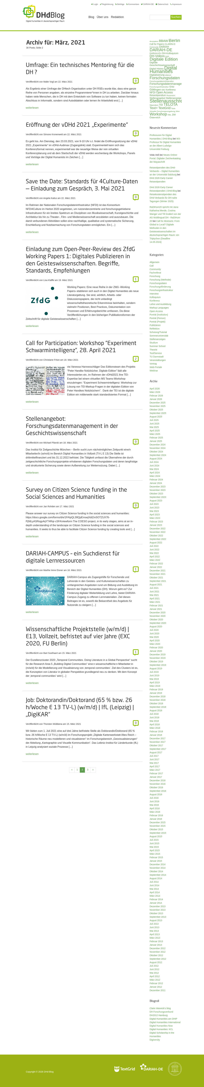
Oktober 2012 (156, 955)
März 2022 (155, 560)
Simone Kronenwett (53, 134)
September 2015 (158, 833)
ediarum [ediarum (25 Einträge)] (168, 75)
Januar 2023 (156, 525)
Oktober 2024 (156, 451)
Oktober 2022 (156, 535)
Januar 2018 (156, 735)
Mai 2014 (154, 889)
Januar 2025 (156, 441)
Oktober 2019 (156, 661)
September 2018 (158, 707)
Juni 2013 (154, 927)
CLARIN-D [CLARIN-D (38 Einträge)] (170, 44)
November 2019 (158, 658)
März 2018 (155, 728)
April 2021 (155, 598)
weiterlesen (32, 107)
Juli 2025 (154, 420)
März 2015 (155, 854)
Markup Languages (159, 307)
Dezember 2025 (158, 402)
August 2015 (156, 836)
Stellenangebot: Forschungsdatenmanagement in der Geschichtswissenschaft (72, 425)
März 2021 (155, 602)
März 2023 (155, 518)
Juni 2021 (154, 591)
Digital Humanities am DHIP (163, 1019)
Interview (154, 293)
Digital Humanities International (165, 1022)
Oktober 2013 (156, 913)
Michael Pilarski (51, 442)
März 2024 (155, 476)
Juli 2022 (154, 546)
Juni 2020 (154, 633)
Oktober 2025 (156, 409)
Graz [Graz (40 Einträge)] (171, 86)
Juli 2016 (154, 798)
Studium (154, 342)
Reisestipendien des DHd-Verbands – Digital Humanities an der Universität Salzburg (165, 171)
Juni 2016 (154, 801)
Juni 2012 (154, 969)
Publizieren (155, 325)
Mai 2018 (154, 721)
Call (152, 265)
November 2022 (158, 532)
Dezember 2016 (158, 780)
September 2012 (158, 959)
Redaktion (117, 17)
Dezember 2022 (158, 528)
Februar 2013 (156, 941)
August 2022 (156, 542)
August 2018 (156, 710)
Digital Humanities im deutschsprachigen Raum (43, 13)
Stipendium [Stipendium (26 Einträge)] (154, 105)
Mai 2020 (154, 637)
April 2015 (155, 850)
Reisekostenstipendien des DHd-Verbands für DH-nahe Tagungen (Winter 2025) (163, 198)
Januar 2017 (156, 777)
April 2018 (155, 724)
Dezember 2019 (158, 654)
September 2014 (158, 875)
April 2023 (155, 514)
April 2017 (155, 766)
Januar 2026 (156, 399)
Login (94, 4)
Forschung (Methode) (160, 279)
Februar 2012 (156, 983)
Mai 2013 (154, 931)
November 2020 (158, 616)
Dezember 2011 (158, 990)
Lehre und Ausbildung (160, 304)
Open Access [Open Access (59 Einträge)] (164, 92)
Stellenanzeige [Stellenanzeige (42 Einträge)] (173, 98)
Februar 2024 (156, 479)
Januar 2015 (156, 861)
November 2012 (158, 952)
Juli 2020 (154, 630)
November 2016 (158, 784)
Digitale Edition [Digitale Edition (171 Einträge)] (164, 59)
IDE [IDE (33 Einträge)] (163, 90)
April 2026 (155, 388)
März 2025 (155, 434)
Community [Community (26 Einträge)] (154, 47)
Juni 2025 (154, 423)
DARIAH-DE (147, 4)
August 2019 (156, 668)
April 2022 (155, 556)
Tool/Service (156, 353)
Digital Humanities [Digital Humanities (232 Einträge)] (163, 69)
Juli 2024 (154, 462)
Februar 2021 (156, 605)
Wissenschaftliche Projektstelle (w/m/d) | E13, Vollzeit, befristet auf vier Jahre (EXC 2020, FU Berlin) (78, 636)
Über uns (102, 17)
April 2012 (155, 976)
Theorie (153, 349)
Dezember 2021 (158, 570)
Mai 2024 (154, 469)
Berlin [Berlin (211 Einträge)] (174, 40)
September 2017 (158, 749)
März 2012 (155, 980)
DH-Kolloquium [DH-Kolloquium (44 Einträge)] (170, 53)
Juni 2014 (154, 885)
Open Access (156, 311)
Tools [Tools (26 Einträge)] (173, 108)
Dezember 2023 (158, 486)
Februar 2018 (156, 731)
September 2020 (158, 623)
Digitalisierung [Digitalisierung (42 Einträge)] (157, 75)
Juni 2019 (154, 675)
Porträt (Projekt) (157, 321)
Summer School (158, 346)
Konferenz (155, 300)
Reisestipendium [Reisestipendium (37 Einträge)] (158, 95)
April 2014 (155, 892)
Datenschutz (162, 4)
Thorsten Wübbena (52, 724)
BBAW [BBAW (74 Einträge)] (163, 41)
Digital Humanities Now (161, 1026)
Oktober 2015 (156, 829)
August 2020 (156, 626)
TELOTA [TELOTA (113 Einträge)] (171, 104)
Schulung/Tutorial (158, 332)
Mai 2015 (154, 847)
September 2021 (158, 581)
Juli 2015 (154, 840)
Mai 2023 (154, 511)
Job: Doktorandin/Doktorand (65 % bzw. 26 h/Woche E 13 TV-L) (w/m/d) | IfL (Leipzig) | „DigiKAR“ (80, 707)
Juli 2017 (154, 756)
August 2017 (156, 752)
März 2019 (155, 686)
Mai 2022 (154, 553)
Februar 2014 (156, 899)
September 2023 (158, 497)
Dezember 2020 (158, 612)
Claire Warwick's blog (160, 1008)
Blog (91, 17)
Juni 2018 (154, 717)
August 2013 (156, 920)
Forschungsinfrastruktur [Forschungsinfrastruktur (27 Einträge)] (159, 87)
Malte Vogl (48, 81)
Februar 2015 (156, 857)
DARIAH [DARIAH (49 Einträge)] (164, 46)
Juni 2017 (154, 759)
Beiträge (119, 4)
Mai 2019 (154, 679)
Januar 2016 (156, 819)
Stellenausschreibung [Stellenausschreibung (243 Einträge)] (172, 101)
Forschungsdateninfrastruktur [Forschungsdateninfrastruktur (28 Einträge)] (162, 81)
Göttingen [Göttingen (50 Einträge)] (155, 89)
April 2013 (155, 934)
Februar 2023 (156, 521)
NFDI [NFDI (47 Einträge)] (153, 92)
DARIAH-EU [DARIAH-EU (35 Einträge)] (155, 53)
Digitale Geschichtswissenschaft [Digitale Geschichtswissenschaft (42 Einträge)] (162, 63)
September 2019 (158, 665)
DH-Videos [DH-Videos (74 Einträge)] (157, 56)
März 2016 (155, 812)
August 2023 (156, 500)
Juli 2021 (154, 588)
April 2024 (155, 472)
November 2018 (158, 700)
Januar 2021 (156, 609)
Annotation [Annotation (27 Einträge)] (154, 41)
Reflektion (155, 328)
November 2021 (158, 574)
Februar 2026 (156, 395)
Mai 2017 (154, 763)
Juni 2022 (154, 549)
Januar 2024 (156, 483)
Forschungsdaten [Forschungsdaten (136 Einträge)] (165, 78)
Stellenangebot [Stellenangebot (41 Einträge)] (157, 98)
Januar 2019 (156, 693)
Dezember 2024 (158, 444)
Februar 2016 (156, 815)
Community (155, 269)
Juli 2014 (154, 882)
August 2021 (156, 584)
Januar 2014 (156, 903)
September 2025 (158, 413)
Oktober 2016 (156, 787)
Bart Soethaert (50, 653)
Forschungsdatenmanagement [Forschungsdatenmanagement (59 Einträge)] (169, 83)
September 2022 (158, 539)
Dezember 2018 (158, 696)
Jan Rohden (49, 506)
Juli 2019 (154, 672)
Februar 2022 (156, 563)
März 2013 (155, 938)
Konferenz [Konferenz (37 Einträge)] (171, 89)
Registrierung (106, 4)
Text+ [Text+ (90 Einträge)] (154, 108)
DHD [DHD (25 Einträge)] (167, 56)
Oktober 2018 (156, 703)
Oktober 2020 (156, 619)
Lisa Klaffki (48, 280)
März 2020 (155, 644)
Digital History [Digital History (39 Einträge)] (157, 68)
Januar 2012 (156, 987)
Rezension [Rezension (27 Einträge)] (171, 95)
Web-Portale (156, 367)
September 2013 (158, 917)
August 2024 (156, 458)
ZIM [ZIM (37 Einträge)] (174, 114)
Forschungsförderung (160, 286)
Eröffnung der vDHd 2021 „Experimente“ (77, 124)
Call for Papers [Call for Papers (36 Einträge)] (157, 44)
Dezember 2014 (158, 864)
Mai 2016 (154, 805)
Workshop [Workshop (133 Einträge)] (158, 114)
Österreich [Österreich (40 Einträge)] (155, 117)
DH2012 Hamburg (159, 1015)
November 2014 (158, 868)
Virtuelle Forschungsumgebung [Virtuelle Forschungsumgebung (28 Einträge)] (162, 111)
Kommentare (132, 4)
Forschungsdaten (158, 283)
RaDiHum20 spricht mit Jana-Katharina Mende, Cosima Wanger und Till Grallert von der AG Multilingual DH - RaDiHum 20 (165, 214)
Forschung (155, 276)
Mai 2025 (154, 427)
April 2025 (155, 430)
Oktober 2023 (156, 493)
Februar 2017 (156, 773)
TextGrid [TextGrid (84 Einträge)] (164, 108)
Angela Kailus (50, 198)
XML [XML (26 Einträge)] (169, 115)
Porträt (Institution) (159, 314)
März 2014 (155, 896)
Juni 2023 (154, 507)
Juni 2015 (154, 843)
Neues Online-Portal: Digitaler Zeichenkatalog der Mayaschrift (165, 158)
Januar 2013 (156, 945)
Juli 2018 (154, 714)
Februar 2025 (156, 437)
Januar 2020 (156, 651)
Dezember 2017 (158, 738)
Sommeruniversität (159, 335)
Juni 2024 (154, 465)
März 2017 (155, 770)
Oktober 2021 (156, 577)
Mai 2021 (154, 595)
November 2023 (158, 490)
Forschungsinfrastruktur (161, 290)
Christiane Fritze (51, 360)
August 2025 (156, 416)
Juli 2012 (154, 966)
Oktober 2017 (156, 745)
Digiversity (155, 1040)
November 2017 (158, 742)
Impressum (176, 4)
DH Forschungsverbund (161, 1012)
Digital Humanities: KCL (161, 1029)
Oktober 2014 (156, 871)
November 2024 (158, 448)
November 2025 (158, 406)
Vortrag (153, 363)
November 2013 (158, 910)
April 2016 (155, 808)
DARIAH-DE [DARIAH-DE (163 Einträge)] (161, 50)
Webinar (154, 370)
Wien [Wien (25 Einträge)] (178, 111)
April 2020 (155, 640)
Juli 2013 (154, 924)
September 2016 (158, 791)
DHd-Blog (49, 1071)
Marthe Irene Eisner (53, 570)
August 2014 (156, 878)
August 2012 (156, 962)
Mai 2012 (154, 973)
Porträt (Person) (158, 318)
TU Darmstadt (157, 356)
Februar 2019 (156, 689)
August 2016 (156, 794)
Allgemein (154, 262)
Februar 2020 (156, 647)
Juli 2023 (154, 504)
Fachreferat (155, 272)
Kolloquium (155, 297)
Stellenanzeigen (158, 339)
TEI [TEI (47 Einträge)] (161, 105)
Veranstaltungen (158, 360)
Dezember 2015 (158, 822)
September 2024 (158, 455)
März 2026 (155, 392)
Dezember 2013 (158, 906)
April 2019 (155, 682)
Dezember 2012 (158, 948)
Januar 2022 (156, 567)
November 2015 (158, 826)
